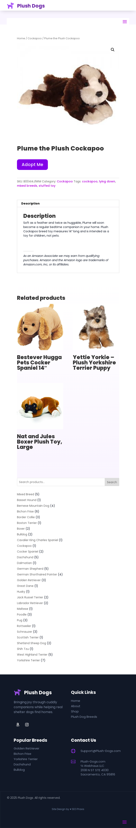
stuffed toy (47, 186)
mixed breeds (27, 186)
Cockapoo (35, 38)
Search (112, 482)
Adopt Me (32, 164)
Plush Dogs (31, 3)
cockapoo (90, 181)
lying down (107, 181)
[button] (112, 49)
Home (21, 38)
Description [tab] (30, 203)
